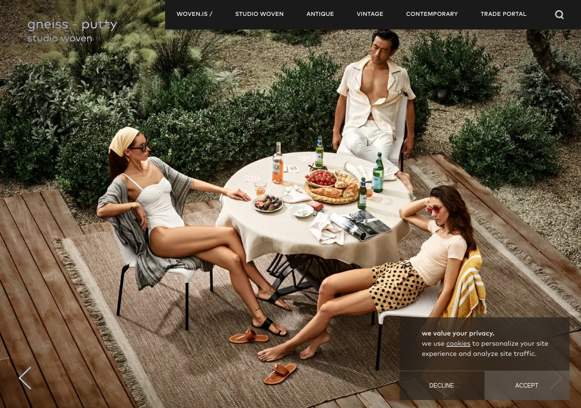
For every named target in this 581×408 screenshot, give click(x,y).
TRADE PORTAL (504, 15)
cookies (458, 344)
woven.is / (194, 15)
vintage (370, 15)
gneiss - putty (72, 25)
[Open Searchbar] (559, 14)
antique (320, 15)
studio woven (259, 15)
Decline (442, 385)
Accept (526, 385)
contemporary (432, 15)
